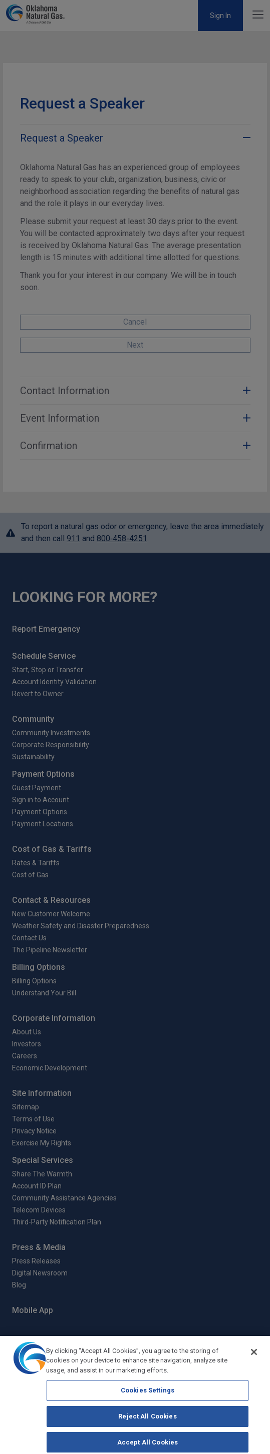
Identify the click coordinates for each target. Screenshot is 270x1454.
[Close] (254, 1359)
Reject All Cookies (147, 1424)
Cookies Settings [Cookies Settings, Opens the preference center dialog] (147, 1398)
